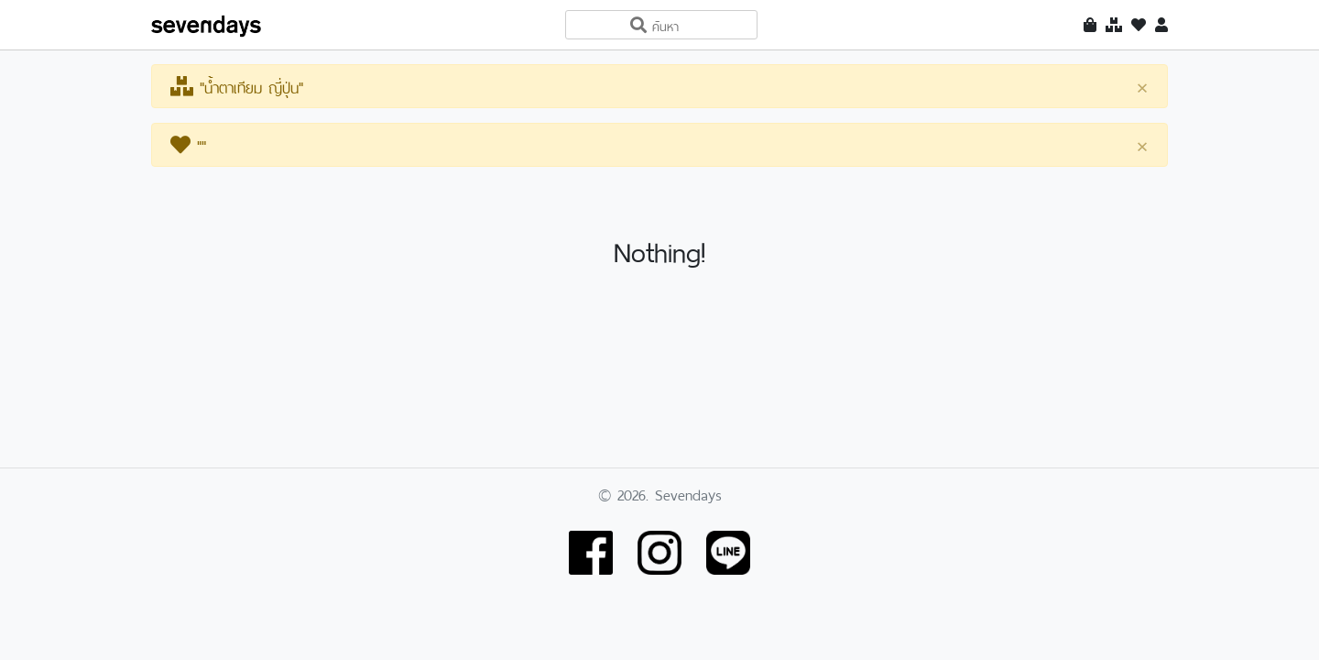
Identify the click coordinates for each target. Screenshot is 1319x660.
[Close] (1142, 87)
